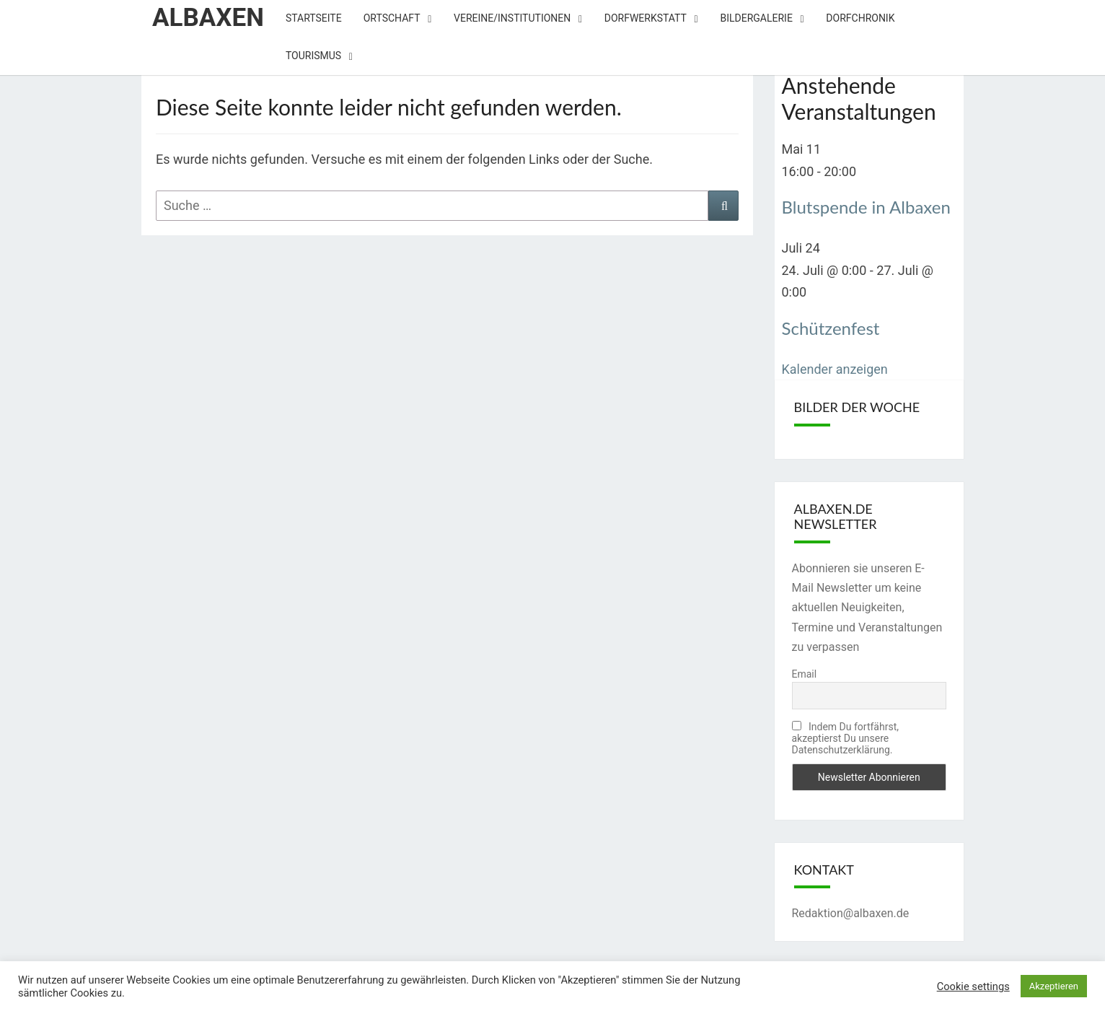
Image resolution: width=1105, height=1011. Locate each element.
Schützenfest (831, 328)
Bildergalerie (756, 18)
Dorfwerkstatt (645, 18)
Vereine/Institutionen (512, 18)
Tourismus (313, 55)
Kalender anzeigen (835, 369)
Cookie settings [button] (973, 986)
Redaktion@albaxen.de (851, 913)
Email (804, 674)
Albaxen (208, 17)
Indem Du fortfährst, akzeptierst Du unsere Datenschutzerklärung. (845, 738)
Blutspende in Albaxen (866, 206)
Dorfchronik (860, 18)
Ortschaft (392, 18)
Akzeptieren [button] (1053, 986)
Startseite (314, 18)
